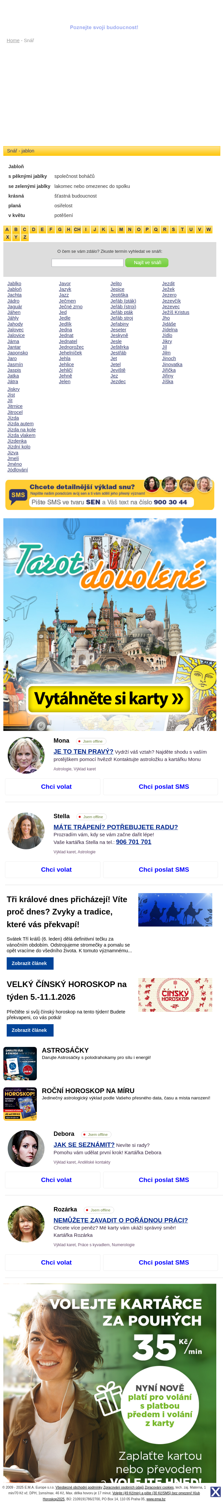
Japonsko (17, 352)
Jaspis (14, 370)
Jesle (116, 341)
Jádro (13, 301)
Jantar (14, 347)
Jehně (65, 376)
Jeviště (118, 370)
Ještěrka (119, 347)
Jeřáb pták (121, 312)
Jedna (65, 329)
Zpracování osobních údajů (123, 1487)
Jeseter (118, 329)
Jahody (15, 324)
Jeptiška (119, 295)
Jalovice (16, 335)
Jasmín (15, 364)
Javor (65, 283)
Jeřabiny (119, 324)
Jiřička (169, 370)
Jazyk (65, 289)
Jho (166, 318)
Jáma (13, 341)
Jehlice (66, 364)
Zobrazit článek (29, 963)
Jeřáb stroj (121, 318)
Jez (114, 376)
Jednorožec (71, 347)
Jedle (64, 318)
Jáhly (13, 318)
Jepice (117, 289)
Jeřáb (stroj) (123, 306)
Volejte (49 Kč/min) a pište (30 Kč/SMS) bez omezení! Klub (156, 1493)
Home (13, 40)
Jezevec (171, 306)
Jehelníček (70, 352)
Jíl (164, 347)
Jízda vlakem (21, 435)
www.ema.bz (155, 1499)
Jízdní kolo (18, 446)
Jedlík (65, 324)
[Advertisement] (109, 95)
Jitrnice (15, 406)
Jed (63, 312)
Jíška (167, 381)
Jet (113, 358)
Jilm (166, 352)
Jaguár (14, 306)
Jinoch (169, 358)
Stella (80, 816)
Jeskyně (119, 335)
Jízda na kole (21, 429)
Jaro (12, 358)
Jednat (66, 335)
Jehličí (66, 370)
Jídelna (169, 329)
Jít (9, 400)
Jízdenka (17, 441)
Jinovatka (172, 364)
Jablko (14, 283)
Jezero (169, 295)
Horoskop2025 (54, 1499)
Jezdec (118, 381)
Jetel (115, 364)
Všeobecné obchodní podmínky (79, 1487)
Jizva (12, 452)
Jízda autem (20, 423)
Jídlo (167, 335)
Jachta (14, 295)
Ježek (168, 289)
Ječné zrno (70, 306)
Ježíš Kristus (176, 312)
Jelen (64, 381)
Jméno (14, 464)
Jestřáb (118, 352)
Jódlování (17, 469)
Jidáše (169, 324)
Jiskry (13, 389)
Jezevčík (171, 301)
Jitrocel (15, 412)
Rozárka (84, 1209)
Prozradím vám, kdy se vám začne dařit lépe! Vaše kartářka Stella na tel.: (116, 835)
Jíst (11, 395)
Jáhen (13, 312)
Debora (83, 1134)
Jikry (167, 341)
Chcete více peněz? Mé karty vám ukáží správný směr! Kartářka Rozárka (121, 1228)
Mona (80, 740)
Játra (12, 381)
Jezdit (168, 283)
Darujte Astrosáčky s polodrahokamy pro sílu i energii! (96, 1057)
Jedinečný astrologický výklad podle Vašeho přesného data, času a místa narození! (126, 1097)
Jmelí (13, 458)
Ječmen (67, 301)
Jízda (13, 418)
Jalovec (15, 329)
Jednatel (68, 341)
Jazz (64, 295)
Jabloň (14, 289)
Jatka (13, 376)
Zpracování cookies (159, 1487)
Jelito (116, 283)
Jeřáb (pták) (123, 301)
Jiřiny (167, 376)
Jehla (64, 358)
